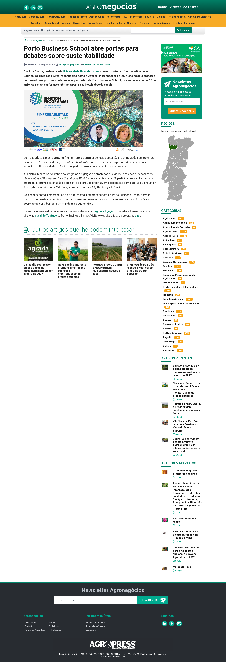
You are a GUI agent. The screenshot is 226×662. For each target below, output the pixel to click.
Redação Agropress (69, 64)
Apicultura (36, 23)
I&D (125, 17)
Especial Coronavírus (175, 262)
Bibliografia (82, 30)
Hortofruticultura (56, 17)
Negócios (145, 23)
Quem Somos (190, 6)
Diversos (168, 257)
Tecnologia (136, 17)
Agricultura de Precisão (57, 23)
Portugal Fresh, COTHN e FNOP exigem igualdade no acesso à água (107, 269)
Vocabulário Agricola (95, 622)
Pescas (167, 328)
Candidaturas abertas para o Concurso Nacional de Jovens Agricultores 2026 (186, 552)
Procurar (183, 30)
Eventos (177, 23)
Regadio (109, 23)
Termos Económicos (65, 30)
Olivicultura (79, 23)
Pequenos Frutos (77, 17)
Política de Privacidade (35, 630)
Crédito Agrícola (161, 23)
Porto (47, 40)
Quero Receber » (182, 111)
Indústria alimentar (173, 299)
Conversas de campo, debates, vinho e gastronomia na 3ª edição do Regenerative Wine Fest (187, 445)
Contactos (175, 6)
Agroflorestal (114, 17)
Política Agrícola (177, 17)
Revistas (162, 6)
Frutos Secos (95, 23)
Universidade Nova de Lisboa (81, 71)
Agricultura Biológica (199, 17)
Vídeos (167, 346)
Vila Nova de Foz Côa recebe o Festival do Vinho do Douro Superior (140, 269)
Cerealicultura (36, 17)
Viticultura (20, 17)
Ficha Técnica (55, 630)
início (28, 40)
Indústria (149, 17)
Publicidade (54, 626)
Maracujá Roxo (182, 566)
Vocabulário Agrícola (44, 30)
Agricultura (169, 218)
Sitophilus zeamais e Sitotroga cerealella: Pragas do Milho (185, 534)
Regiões (28, 30)
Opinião (161, 17)
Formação (189, 23)
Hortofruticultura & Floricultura (180, 287)
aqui (137, 215)
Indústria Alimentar (126, 23)
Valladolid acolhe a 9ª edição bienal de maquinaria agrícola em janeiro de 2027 (38, 269)
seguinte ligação (103, 211)
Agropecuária (96, 17)
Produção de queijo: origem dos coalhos (185, 472)
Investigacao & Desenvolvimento (181, 303)
